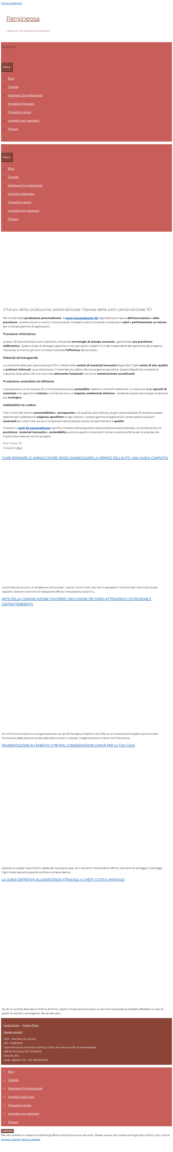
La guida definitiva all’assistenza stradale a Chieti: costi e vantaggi (63, 880)
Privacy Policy (30, 1025)
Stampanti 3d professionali (25, 95)
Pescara (13, 129)
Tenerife (13, 87)
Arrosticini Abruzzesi (21, 104)
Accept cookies (11, 1139)
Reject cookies (30, 1139)
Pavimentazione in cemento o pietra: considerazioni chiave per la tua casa (68, 745)
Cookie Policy (11, 1025)
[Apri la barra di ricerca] (3, 58)
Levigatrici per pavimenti (23, 121)
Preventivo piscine (19, 112)
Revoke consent (13, 1032)
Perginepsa (23, 18)
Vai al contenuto (11, 3)
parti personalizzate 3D (82, 318)
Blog (11, 79)
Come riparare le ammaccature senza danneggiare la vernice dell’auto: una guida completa (85, 458)
